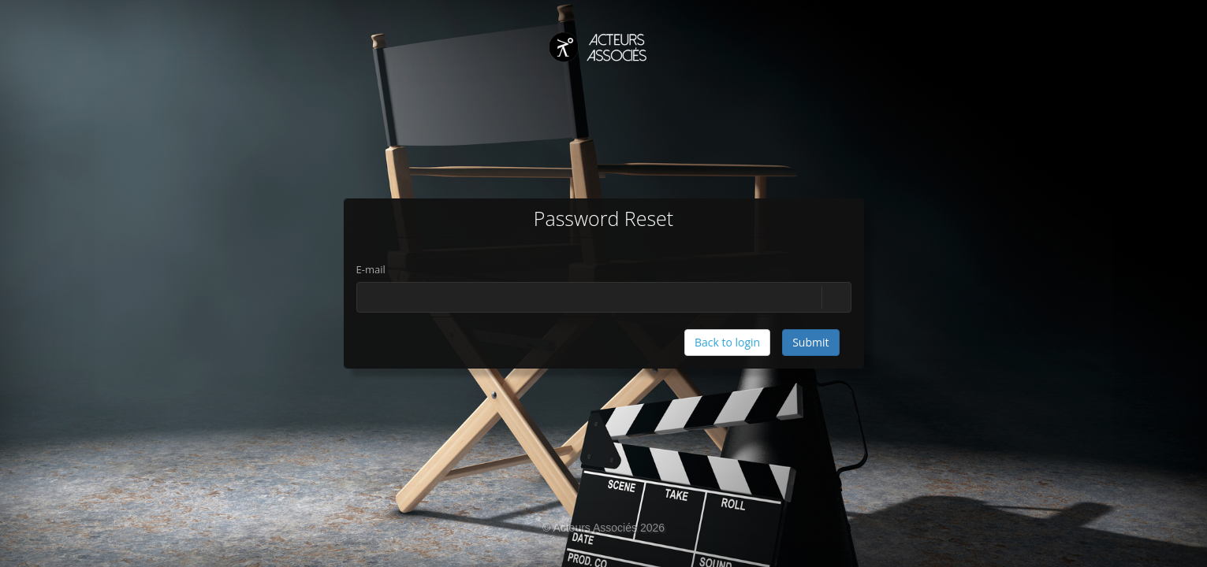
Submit (810, 342)
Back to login (727, 342)
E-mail (371, 269)
